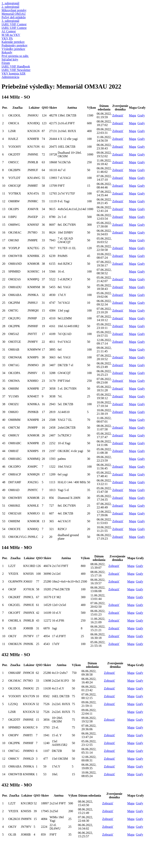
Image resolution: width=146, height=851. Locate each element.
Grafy (141, 115)
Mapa (132, 115)
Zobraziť (117, 115)
